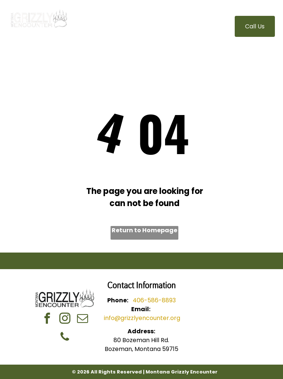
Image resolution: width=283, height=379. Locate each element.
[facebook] (47, 319)
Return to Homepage (144, 230)
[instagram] (65, 319)
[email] (82, 319)
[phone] (65, 337)
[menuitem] (112, 22)
